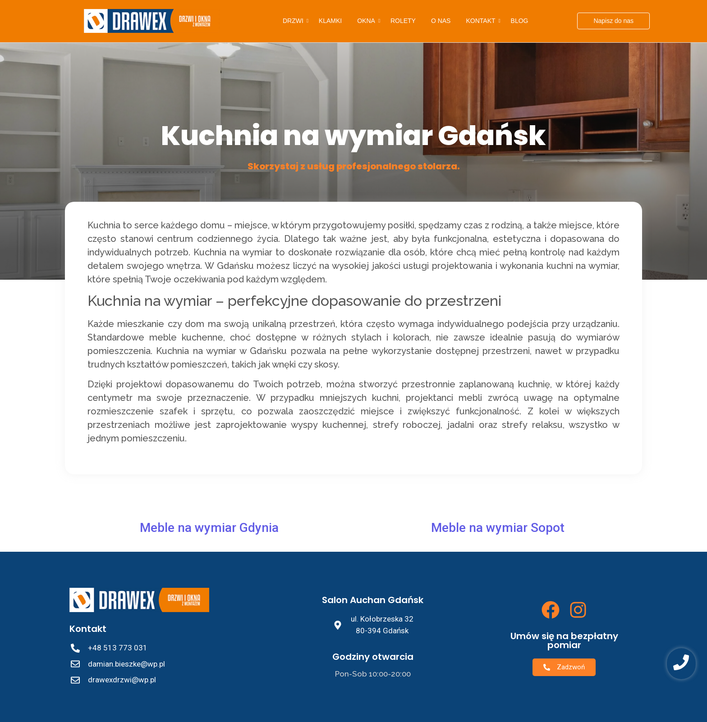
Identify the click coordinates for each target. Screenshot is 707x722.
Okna (367, 20)
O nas (441, 20)
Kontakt (482, 20)
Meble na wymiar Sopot (498, 527)
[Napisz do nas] (613, 21)
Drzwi (295, 20)
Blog (519, 20)
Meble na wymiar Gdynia (209, 527)
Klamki (330, 20)
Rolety (403, 20)
